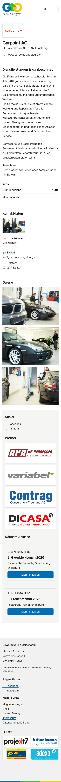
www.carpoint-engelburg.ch (25, 54)
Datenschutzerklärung (16, 722)
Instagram (13, 428)
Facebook (13, 424)
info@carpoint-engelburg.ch (19, 257)
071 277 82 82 (11, 267)
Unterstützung (11, 713)
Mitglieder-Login (12, 704)
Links (5, 708)
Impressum (9, 718)
